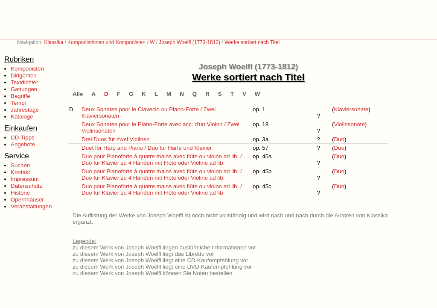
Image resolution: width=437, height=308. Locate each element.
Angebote (23, 144)
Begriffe (20, 96)
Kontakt (20, 172)
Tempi (18, 103)
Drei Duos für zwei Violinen (116, 139)
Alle (78, 94)
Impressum (25, 179)
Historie (20, 193)
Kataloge (22, 116)
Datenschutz (26, 186)
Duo (339, 139)
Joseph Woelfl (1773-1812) (189, 42)
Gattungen (24, 89)
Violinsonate (349, 124)
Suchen (20, 165)
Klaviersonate (351, 109)
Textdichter (24, 82)
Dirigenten (24, 75)
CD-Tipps (23, 137)
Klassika (53, 42)
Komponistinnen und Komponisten (106, 42)
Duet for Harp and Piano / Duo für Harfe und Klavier (147, 148)
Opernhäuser (27, 199)
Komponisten (27, 68)
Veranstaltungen (31, 206)
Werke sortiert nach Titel (252, 42)
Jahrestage (25, 110)
